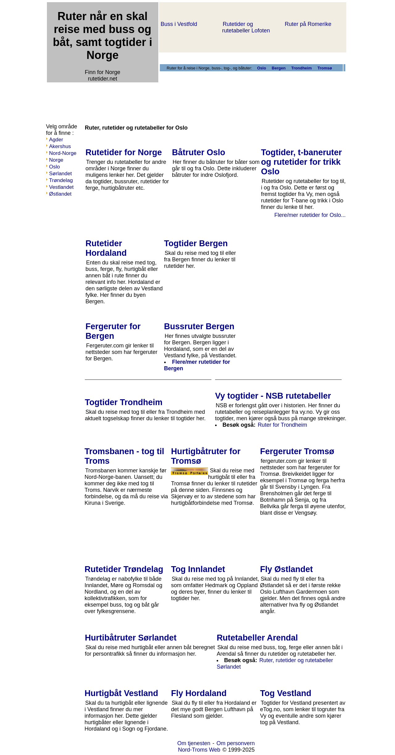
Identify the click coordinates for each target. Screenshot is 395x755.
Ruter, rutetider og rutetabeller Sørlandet (275, 663)
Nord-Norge (63, 153)
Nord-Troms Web (199, 750)
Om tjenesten (193, 743)
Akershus (60, 146)
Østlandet (60, 194)
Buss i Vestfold (179, 24)
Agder (56, 140)
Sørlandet (60, 173)
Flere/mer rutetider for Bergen (197, 365)
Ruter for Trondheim (282, 425)
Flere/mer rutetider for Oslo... (310, 215)
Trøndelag (61, 180)
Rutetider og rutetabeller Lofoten (246, 27)
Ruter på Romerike (308, 24)
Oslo (54, 167)
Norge (56, 160)
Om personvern (236, 743)
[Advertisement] (158, 98)
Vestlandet (61, 187)
